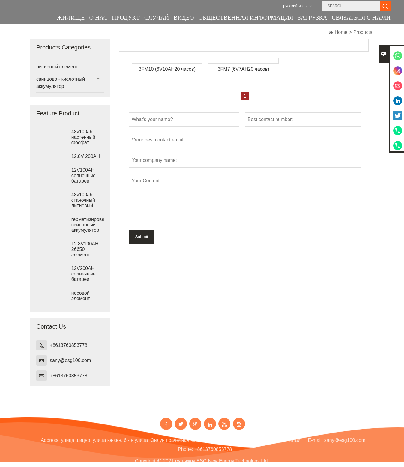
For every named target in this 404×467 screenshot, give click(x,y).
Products (362, 32)
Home (341, 32)
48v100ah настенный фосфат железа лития (86, 139)
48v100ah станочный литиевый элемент (83, 202)
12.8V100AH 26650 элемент (85, 249)
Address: (50, 443)
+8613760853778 (68, 345)
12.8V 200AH (85, 156)
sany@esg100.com (70, 360)
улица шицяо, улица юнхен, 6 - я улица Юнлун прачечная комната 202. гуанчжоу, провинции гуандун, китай (180, 443)
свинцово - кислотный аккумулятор (60, 82)
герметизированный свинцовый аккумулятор (87, 225)
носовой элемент (80, 295)
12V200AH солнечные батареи (83, 274)
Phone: (185, 452)
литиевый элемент (57, 66)
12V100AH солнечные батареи (83, 175)
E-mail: (315, 443)
